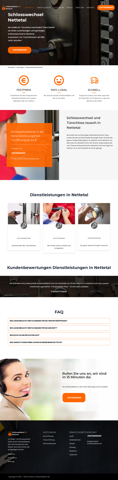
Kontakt (90, 8)
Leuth (71, 436)
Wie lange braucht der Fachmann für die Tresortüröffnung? (38, 321)
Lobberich (73, 455)
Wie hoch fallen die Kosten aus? (24, 335)
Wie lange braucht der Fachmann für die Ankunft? (33, 328)
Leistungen (59, 8)
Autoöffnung (59, 238)
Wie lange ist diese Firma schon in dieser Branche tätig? (36, 342)
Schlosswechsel (24, 238)
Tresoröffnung (94, 238)
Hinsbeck (73, 451)
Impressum (12, 458)
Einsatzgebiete (44, 8)
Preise (70, 8)
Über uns (79, 8)
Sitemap (11, 461)
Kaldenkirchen (75, 440)
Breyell (72, 443)
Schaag (72, 447)
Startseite (29, 8)
